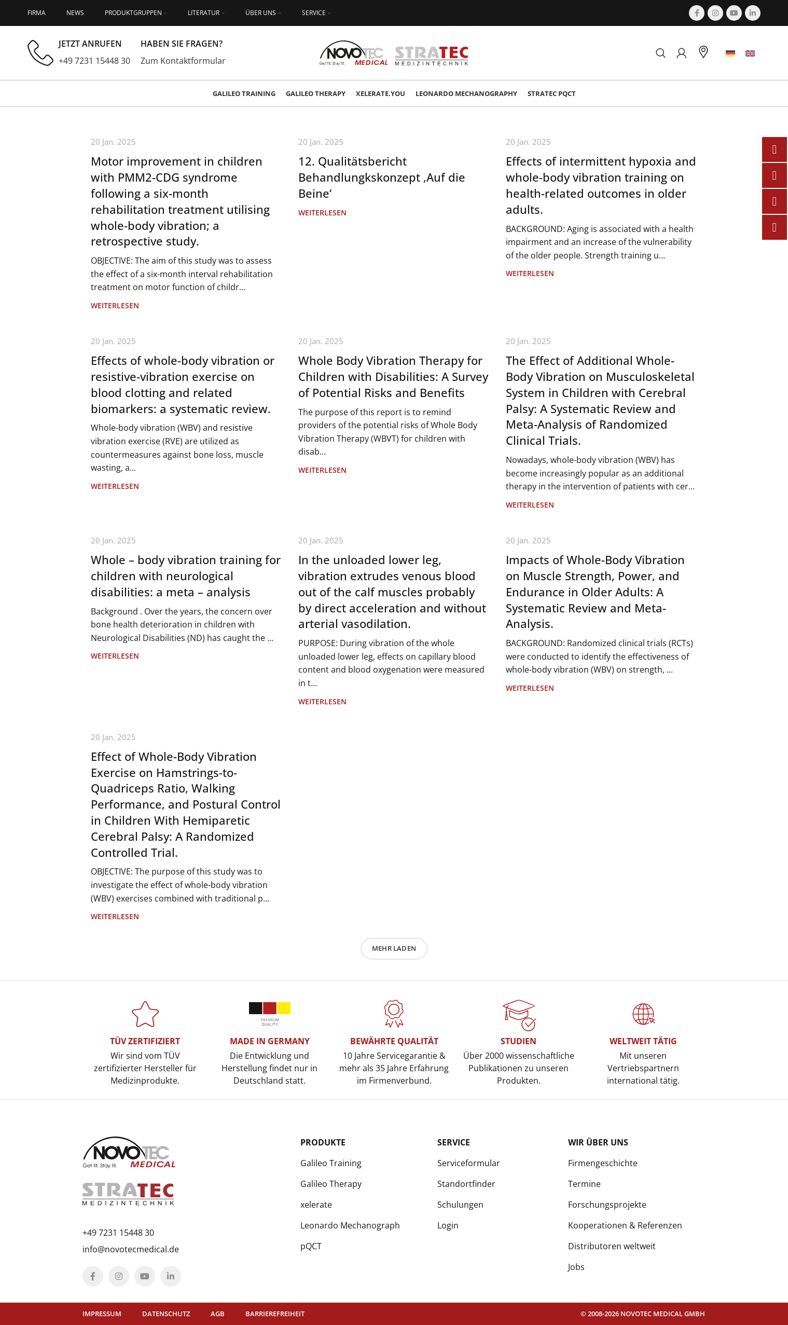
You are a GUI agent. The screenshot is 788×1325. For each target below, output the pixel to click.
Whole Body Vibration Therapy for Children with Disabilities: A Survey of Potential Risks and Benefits (393, 376)
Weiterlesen (115, 305)
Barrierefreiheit (275, 1313)
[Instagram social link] (715, 13)
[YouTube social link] (734, 13)
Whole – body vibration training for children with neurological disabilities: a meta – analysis (186, 575)
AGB (218, 1313)
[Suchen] (661, 53)
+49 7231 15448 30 (94, 60)
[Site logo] (394, 52)
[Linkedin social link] (753, 13)
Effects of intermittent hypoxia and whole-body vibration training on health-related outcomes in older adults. (601, 184)
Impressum (101, 1313)
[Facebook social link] (696, 13)
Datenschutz (166, 1313)
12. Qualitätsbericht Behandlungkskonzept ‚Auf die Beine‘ (381, 177)
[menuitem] (730, 53)
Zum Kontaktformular (183, 60)
